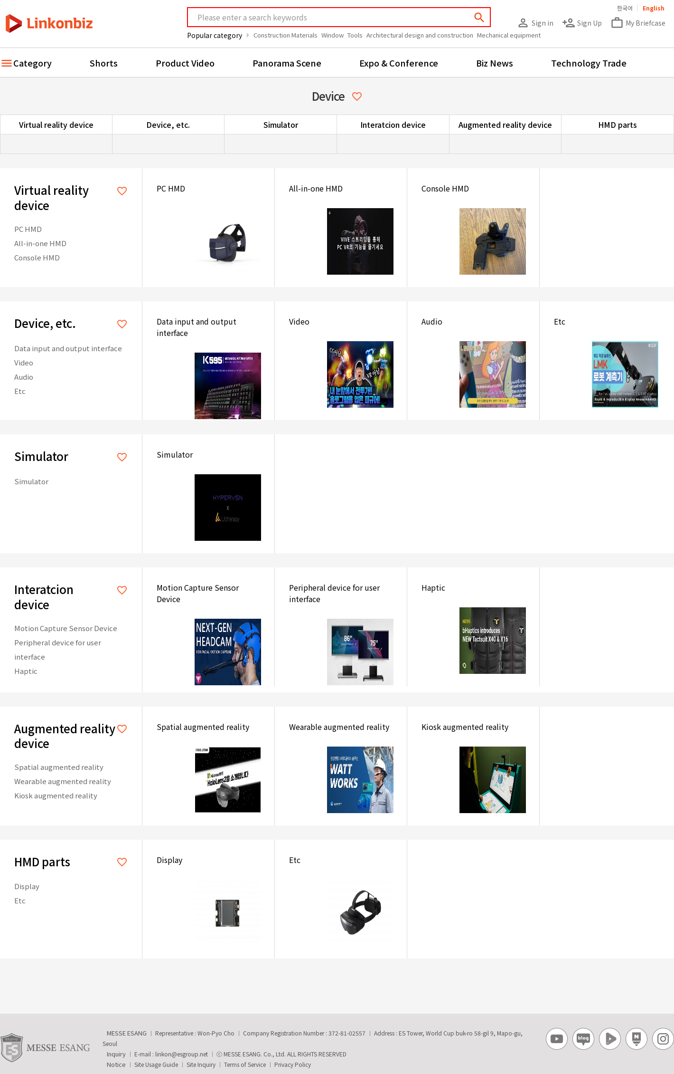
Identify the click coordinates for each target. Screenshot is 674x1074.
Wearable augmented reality (62, 781)
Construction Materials (285, 34)
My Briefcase (637, 23)
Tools (355, 34)
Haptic (25, 671)
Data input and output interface (68, 348)
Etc (20, 391)
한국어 (625, 8)
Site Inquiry (201, 1064)
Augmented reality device (505, 124)
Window (332, 34)
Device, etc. (168, 124)
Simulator (280, 124)
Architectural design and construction (419, 34)
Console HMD (37, 257)
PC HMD (28, 229)
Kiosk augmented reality (55, 795)
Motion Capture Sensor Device (65, 628)
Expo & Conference (398, 63)
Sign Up (582, 23)
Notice (116, 1064)
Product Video (185, 63)
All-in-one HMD (40, 243)
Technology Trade (589, 63)
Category (32, 63)
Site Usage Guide (156, 1064)
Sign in (534, 23)
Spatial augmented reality (58, 767)
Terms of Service (245, 1064)
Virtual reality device (56, 124)
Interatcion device (393, 124)
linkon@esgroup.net (181, 1054)
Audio (23, 377)
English (654, 8)
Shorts (104, 63)
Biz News (494, 63)
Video (23, 362)
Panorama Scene (287, 63)
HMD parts (617, 124)
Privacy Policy (292, 1064)
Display (26, 886)
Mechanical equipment (509, 34)
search (479, 17)
